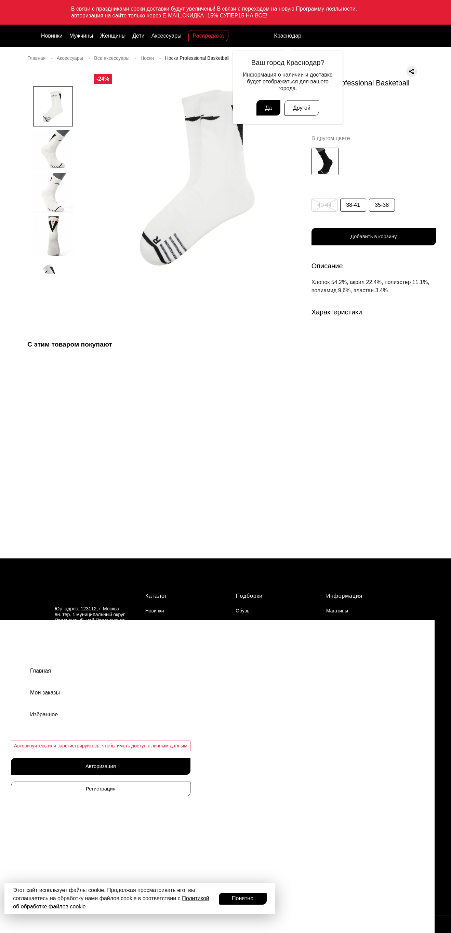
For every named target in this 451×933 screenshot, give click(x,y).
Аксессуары (166, 36)
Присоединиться (84, 857)
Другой (301, 108)
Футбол (244, 733)
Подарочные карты (81, 778)
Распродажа (208, 36)
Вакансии (336, 624)
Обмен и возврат (345, 636)
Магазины (337, 612)
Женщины (113, 36)
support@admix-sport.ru (80, 648)
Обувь (242, 612)
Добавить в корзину (374, 237)
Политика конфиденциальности (361, 696)
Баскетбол (247, 710)
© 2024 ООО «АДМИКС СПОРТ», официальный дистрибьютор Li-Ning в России (116, 926)
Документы (338, 660)
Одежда (244, 660)
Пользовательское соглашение (360, 708)
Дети (138, 36)
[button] (53, 287)
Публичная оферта (347, 684)
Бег (239, 722)
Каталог (156, 597)
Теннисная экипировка (261, 745)
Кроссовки (247, 624)
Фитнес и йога (251, 757)
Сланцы (244, 636)
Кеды (241, 648)
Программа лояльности (87, 838)
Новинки (52, 36)
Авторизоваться (84, 875)
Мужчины (81, 36)
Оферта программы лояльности (362, 672)
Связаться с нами (74, 689)
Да (268, 108)
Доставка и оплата (347, 648)
